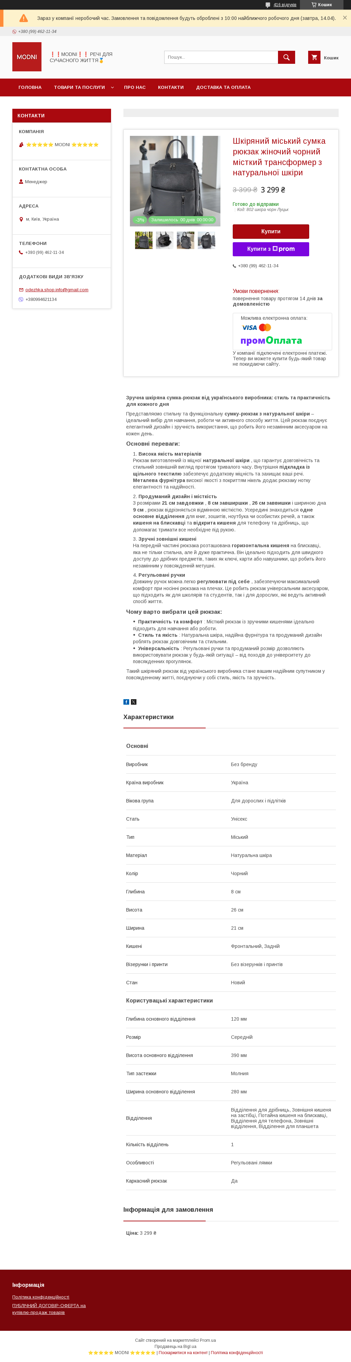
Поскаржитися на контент (183, 1352)
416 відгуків (285, 4)
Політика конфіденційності (40, 1297)
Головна (30, 87)
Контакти (171, 87)
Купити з (270, 249)
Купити (271, 231)
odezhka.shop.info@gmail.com (56, 289)
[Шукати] (286, 57)
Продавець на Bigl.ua (175, 1346)
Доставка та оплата (223, 87)
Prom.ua (208, 1340)
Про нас (135, 87)
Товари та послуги (79, 87)
